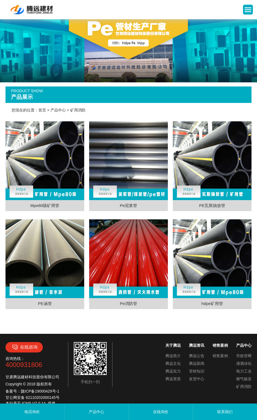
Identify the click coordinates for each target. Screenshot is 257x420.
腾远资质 (173, 379)
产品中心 (58, 110)
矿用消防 (78, 110)
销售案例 (220, 356)
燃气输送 (244, 379)
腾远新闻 (196, 363)
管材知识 (196, 371)
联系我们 (225, 412)
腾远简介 (173, 356)
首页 (42, 110)
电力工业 (244, 371)
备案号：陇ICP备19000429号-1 (32, 391)
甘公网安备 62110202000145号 (32, 397)
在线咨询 (24, 347)
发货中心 (196, 379)
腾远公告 (196, 356)
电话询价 (32, 412)
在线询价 (160, 412)
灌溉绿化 (244, 363)
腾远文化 (173, 363)
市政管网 (244, 356)
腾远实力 (173, 371)
